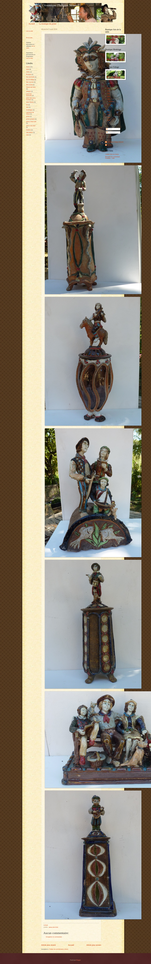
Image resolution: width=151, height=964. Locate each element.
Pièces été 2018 (30, 87)
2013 (108, 117)
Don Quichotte (30, 77)
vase (27, 135)
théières (28, 130)
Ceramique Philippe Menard (115, 142)
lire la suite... (29, 37)
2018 (108, 99)
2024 (108, 91)
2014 (108, 114)
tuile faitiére (29, 132)
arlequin (28, 91)
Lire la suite (29, 31)
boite (27, 69)
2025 (108, 88)
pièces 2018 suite (31, 121)
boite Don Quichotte (29, 94)
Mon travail (29, 84)
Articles (109, 129)
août (110, 104)
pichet (28, 116)
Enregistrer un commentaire (54, 937)
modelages (29, 110)
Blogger (78, 960)
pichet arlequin (30, 119)
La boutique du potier (47, 24)
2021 (108, 93)
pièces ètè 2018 (53, 927)
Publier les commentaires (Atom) (58, 949)
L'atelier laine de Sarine (112, 154)
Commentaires (111, 132)
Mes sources (30, 82)
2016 (108, 112)
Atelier (28, 72)
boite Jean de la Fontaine (30, 98)
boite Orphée (30, 102)
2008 (108, 120)
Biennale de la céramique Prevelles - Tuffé (112, 157)
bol (27, 104)
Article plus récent (48, 945)
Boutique (28, 74)
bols (27, 107)
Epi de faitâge (30, 79)
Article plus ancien (93, 945)
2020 (108, 96)
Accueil (32, 24)
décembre (112, 101)
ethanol (109, 145)
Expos (28, 67)
